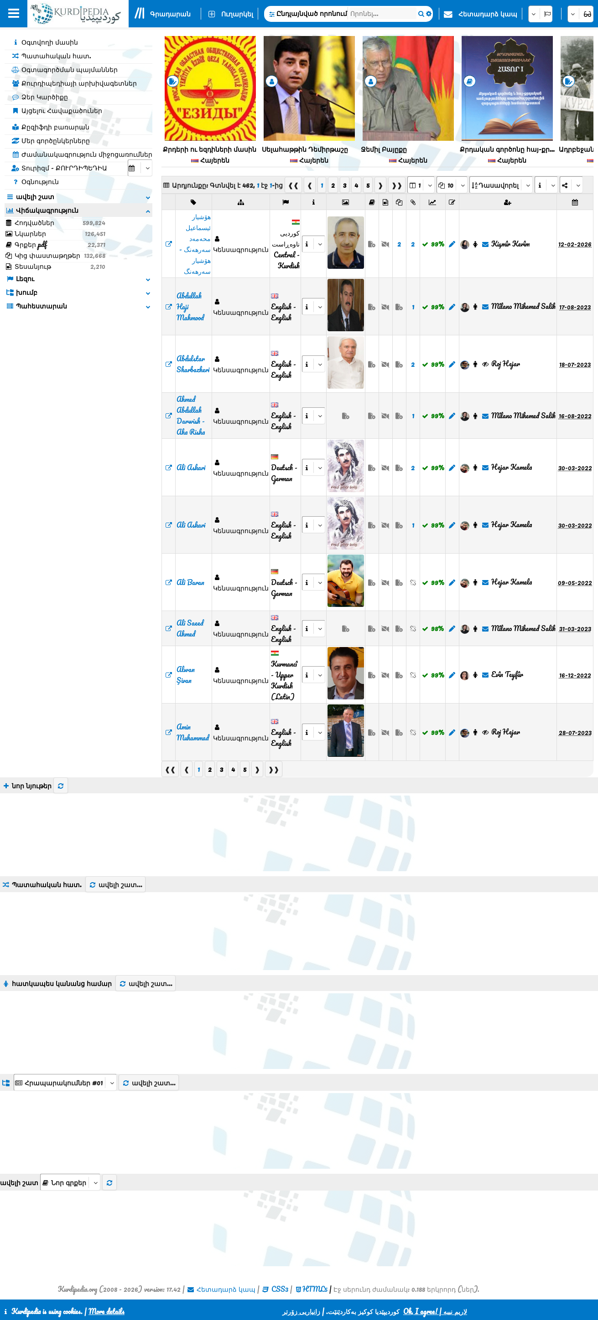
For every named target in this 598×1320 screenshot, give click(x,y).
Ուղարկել (237, 13)
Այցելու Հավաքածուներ (56, 110)
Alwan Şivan (186, 675)
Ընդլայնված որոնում (311, 13)
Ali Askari (191, 467)
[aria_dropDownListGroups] (65, 1082)
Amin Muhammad (193, 732)
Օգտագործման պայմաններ (64, 69)
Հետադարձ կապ (487, 13)
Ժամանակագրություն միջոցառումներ (81, 154)
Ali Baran (190, 582)
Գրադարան (170, 13)
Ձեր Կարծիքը (39, 96)
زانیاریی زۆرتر (301, 1311)
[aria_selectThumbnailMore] (70, 1182)
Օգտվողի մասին (44, 41)
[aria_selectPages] (421, 185)
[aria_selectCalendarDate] (140, 168)
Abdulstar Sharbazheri (193, 364)
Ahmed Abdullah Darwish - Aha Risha (191, 415)
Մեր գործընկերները (50, 140)
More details (106, 1311)
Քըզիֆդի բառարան (50, 126)
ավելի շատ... (115, 884)
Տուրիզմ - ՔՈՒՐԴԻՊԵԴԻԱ (59, 167)
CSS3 (279, 1289)
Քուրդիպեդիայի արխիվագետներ (74, 82)
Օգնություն (35, 181)
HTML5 (315, 1289)
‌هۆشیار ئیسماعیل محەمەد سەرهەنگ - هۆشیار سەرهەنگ (195, 244)
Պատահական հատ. (51, 55)
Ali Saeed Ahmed (190, 628)
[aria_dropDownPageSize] (452, 185)
